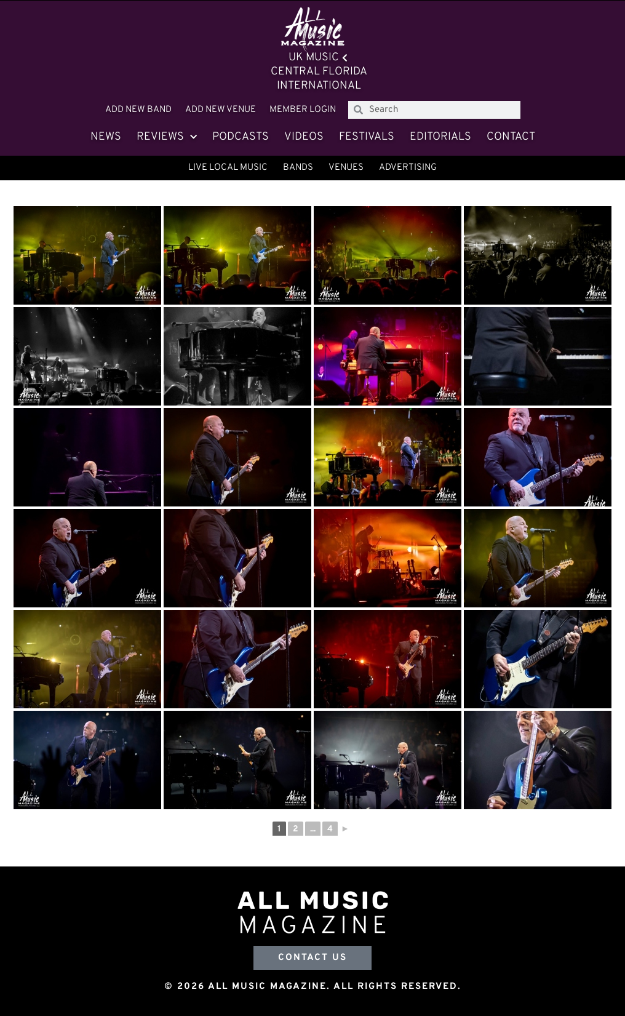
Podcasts (240, 137)
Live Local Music (228, 168)
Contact (511, 137)
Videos (304, 137)
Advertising (408, 168)
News (105, 137)
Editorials (440, 137)
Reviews (167, 137)
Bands (298, 168)
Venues (346, 168)
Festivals (366, 137)
